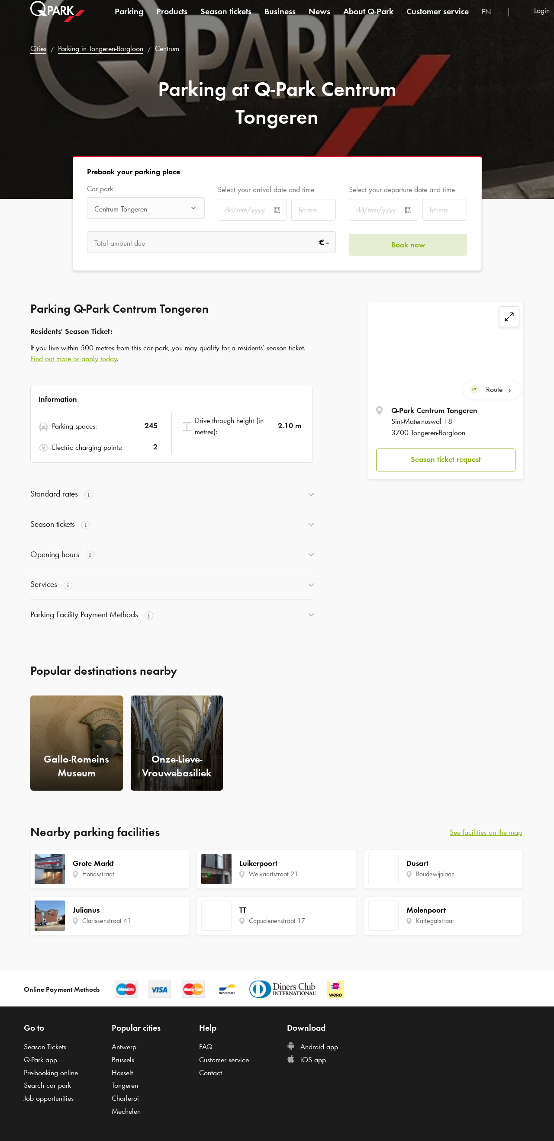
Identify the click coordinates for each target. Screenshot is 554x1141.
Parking (129, 19)
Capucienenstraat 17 (277, 921)
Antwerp (124, 1046)
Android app (312, 1046)
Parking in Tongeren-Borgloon (100, 48)
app (40, 1059)
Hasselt (122, 1072)
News (319, 19)
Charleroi (125, 1098)
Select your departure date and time (402, 189)
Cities (38, 48)
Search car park (47, 1085)
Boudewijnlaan (435, 874)
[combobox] (492, 20)
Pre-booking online (51, 1072)
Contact (210, 1072)
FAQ (206, 1046)
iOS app (306, 1059)
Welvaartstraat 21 (273, 874)
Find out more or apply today (73, 358)
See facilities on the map (486, 832)
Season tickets (225, 19)
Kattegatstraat (435, 921)
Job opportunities (49, 1098)
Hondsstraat (98, 874)
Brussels (123, 1059)
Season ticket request (446, 457)
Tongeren (125, 1085)
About (368, 19)
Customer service (437, 19)
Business (280, 19)
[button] (445, 457)
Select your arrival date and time (266, 189)
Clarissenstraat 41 (106, 921)
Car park (100, 188)
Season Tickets (45, 1046)
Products (171, 19)
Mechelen (126, 1111)
